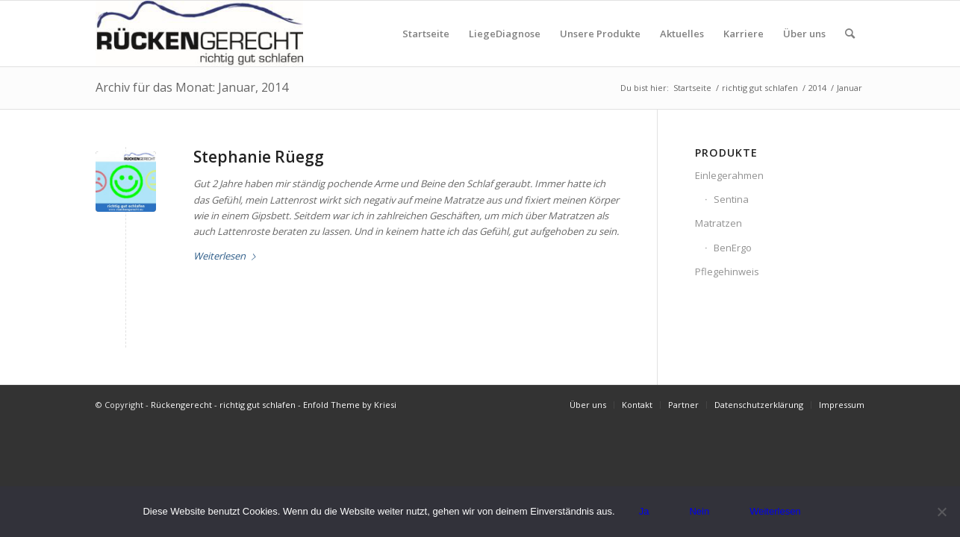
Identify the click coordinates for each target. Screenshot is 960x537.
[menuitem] (426, 33)
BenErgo (733, 247)
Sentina (731, 199)
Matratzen (718, 223)
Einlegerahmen (729, 175)
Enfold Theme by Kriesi (349, 404)
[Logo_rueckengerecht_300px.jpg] (199, 33)
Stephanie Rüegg (258, 156)
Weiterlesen (227, 256)
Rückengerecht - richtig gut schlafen (223, 404)
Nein (699, 511)
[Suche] (849, 33)
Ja (644, 511)
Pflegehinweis (727, 271)
